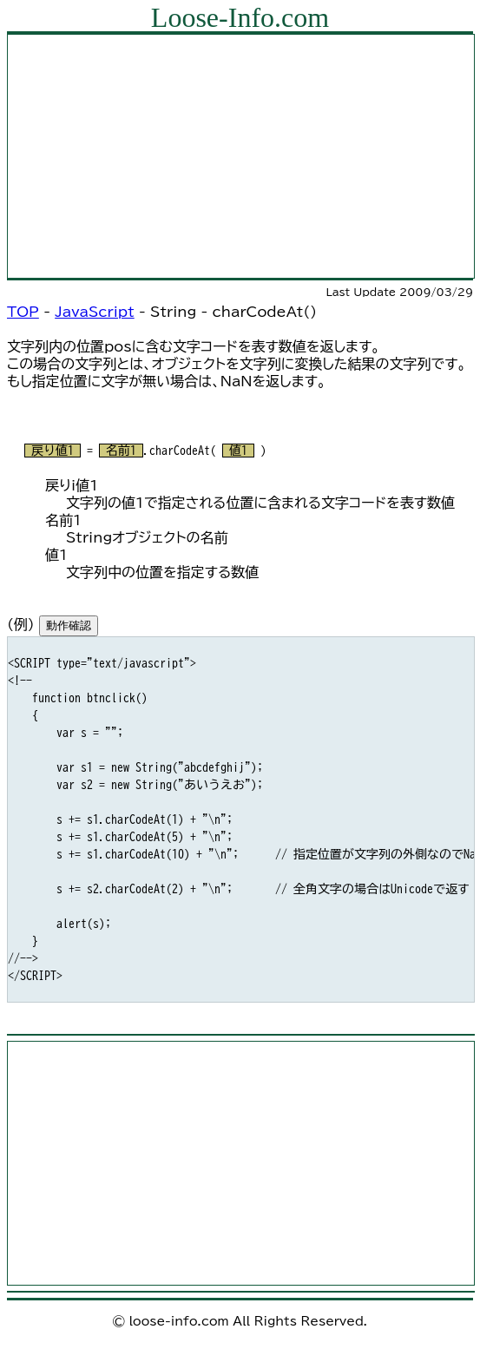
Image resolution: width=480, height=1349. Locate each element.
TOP (23, 312)
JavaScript (95, 312)
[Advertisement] (241, 156)
